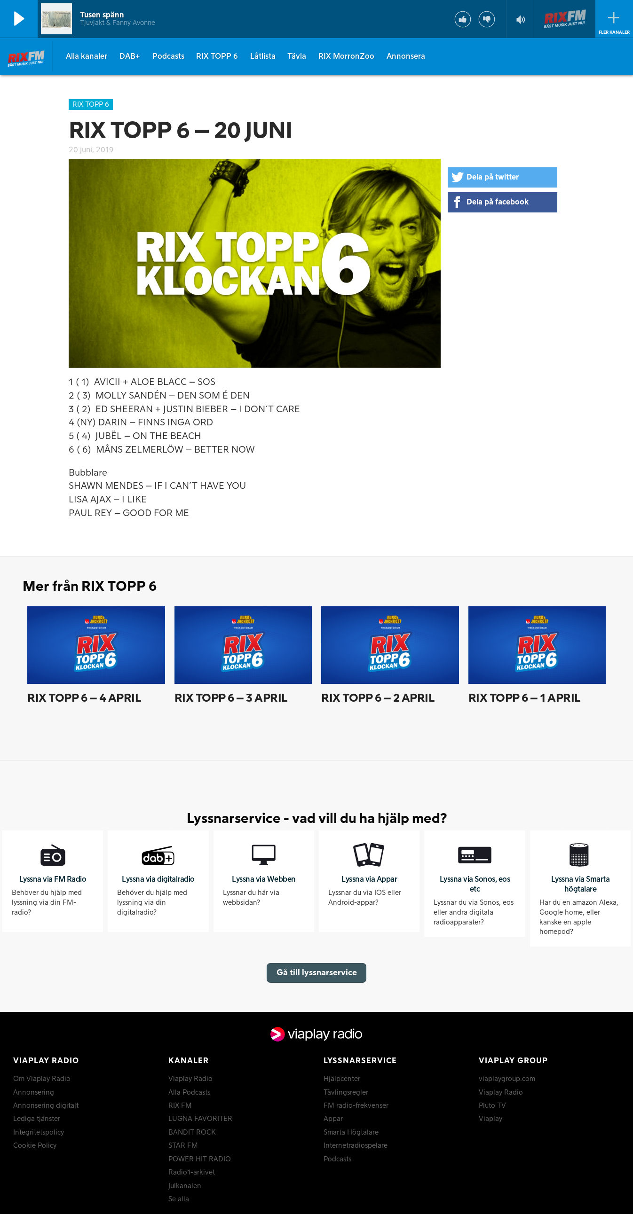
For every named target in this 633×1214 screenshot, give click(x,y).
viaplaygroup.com (507, 1079)
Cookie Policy (34, 1146)
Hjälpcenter (342, 1079)
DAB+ (129, 56)
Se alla (178, 1199)
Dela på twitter (493, 177)
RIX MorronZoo (346, 56)
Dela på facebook (498, 202)
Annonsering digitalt (46, 1106)
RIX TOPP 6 (217, 56)
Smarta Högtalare (351, 1132)
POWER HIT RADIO (199, 1159)
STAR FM (183, 1146)
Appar (333, 1119)
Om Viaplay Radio (42, 1079)
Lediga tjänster (36, 1119)
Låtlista (263, 56)
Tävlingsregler (346, 1092)
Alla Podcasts (189, 1092)
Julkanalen (184, 1186)
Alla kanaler (86, 56)
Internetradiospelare (356, 1146)
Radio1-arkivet (191, 1172)
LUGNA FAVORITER (200, 1119)
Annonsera (406, 56)
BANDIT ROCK (192, 1132)
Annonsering (33, 1092)
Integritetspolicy (38, 1132)
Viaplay (490, 1119)
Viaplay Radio (190, 1079)
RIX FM (180, 1106)
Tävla (296, 56)
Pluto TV (492, 1106)
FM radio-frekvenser (356, 1106)
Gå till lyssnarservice (317, 973)
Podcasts (168, 56)
